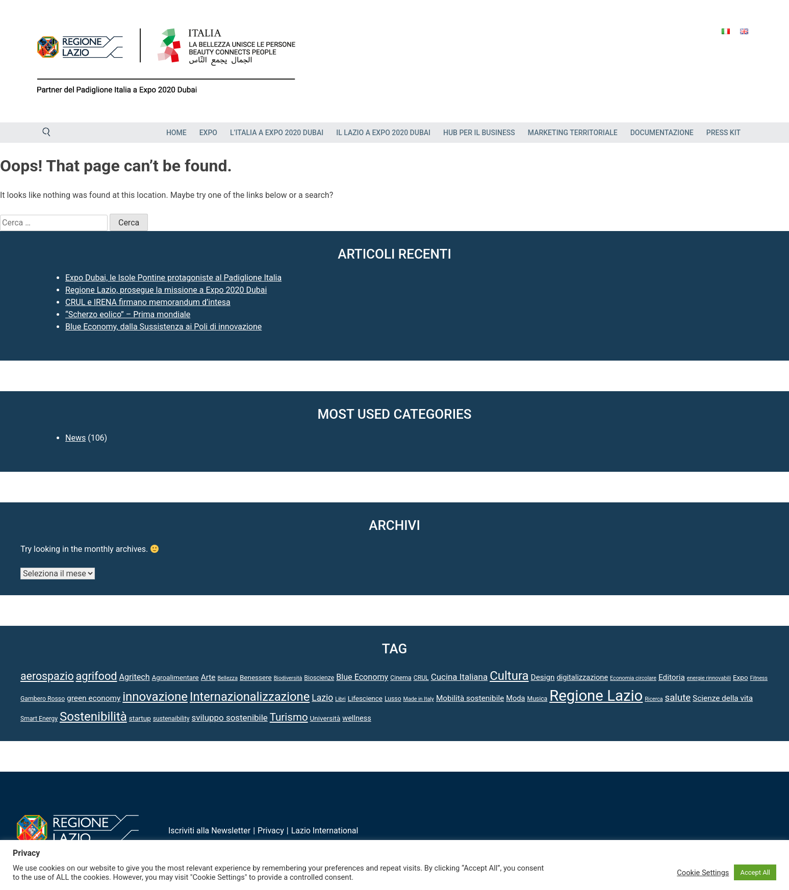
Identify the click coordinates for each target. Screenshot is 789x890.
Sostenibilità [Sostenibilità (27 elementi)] (93, 716)
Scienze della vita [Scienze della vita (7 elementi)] (723, 698)
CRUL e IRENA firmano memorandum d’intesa (148, 302)
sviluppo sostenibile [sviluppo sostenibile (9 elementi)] (229, 718)
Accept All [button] (755, 872)
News (75, 438)
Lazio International (325, 830)
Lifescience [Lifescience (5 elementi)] (365, 698)
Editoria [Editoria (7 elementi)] (671, 677)
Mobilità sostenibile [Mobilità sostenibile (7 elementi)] (470, 698)
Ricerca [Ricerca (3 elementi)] (654, 699)
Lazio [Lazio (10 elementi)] (322, 698)
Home (176, 133)
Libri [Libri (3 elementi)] (340, 699)
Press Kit (723, 133)
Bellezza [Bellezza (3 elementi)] (227, 678)
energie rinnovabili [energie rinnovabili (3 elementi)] (709, 678)
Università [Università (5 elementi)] (325, 718)
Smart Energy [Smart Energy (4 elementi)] (39, 718)
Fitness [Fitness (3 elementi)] (759, 678)
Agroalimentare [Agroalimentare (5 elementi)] (175, 677)
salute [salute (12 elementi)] (678, 697)
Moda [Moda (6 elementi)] (515, 698)
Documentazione (662, 133)
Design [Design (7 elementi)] (543, 677)
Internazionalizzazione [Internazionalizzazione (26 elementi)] (250, 697)
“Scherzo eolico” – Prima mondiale (127, 314)
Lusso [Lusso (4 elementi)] (393, 698)
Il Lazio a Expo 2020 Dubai (383, 133)
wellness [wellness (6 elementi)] (356, 718)
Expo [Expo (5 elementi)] (740, 677)
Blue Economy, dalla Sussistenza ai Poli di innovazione (163, 327)
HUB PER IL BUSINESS (479, 133)
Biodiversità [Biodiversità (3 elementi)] (288, 678)
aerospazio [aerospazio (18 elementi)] (47, 676)
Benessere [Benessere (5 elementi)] (256, 677)
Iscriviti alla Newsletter (209, 830)
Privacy (271, 830)
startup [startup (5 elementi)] (140, 718)
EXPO (208, 133)
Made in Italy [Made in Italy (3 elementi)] (418, 699)
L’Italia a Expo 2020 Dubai (276, 133)
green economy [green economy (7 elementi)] (93, 698)
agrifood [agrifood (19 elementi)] (96, 676)
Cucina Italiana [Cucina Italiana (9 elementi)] (459, 677)
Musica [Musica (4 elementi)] (537, 698)
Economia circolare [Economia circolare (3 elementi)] (633, 678)
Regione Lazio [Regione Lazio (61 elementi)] (596, 695)
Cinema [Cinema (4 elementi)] (401, 677)
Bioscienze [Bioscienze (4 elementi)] (319, 677)
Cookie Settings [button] (703, 872)
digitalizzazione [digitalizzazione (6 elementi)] (582, 677)
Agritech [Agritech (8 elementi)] (134, 677)
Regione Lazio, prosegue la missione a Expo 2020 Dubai (166, 290)
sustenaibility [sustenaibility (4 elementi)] (171, 718)
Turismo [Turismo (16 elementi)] (289, 717)
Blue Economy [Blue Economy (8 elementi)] (362, 677)
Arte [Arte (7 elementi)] (208, 677)
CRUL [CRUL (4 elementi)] (421, 677)
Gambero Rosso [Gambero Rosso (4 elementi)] (42, 698)
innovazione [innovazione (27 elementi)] (155, 697)
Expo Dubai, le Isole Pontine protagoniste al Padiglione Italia (173, 278)
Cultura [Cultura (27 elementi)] (509, 676)
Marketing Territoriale (573, 133)
